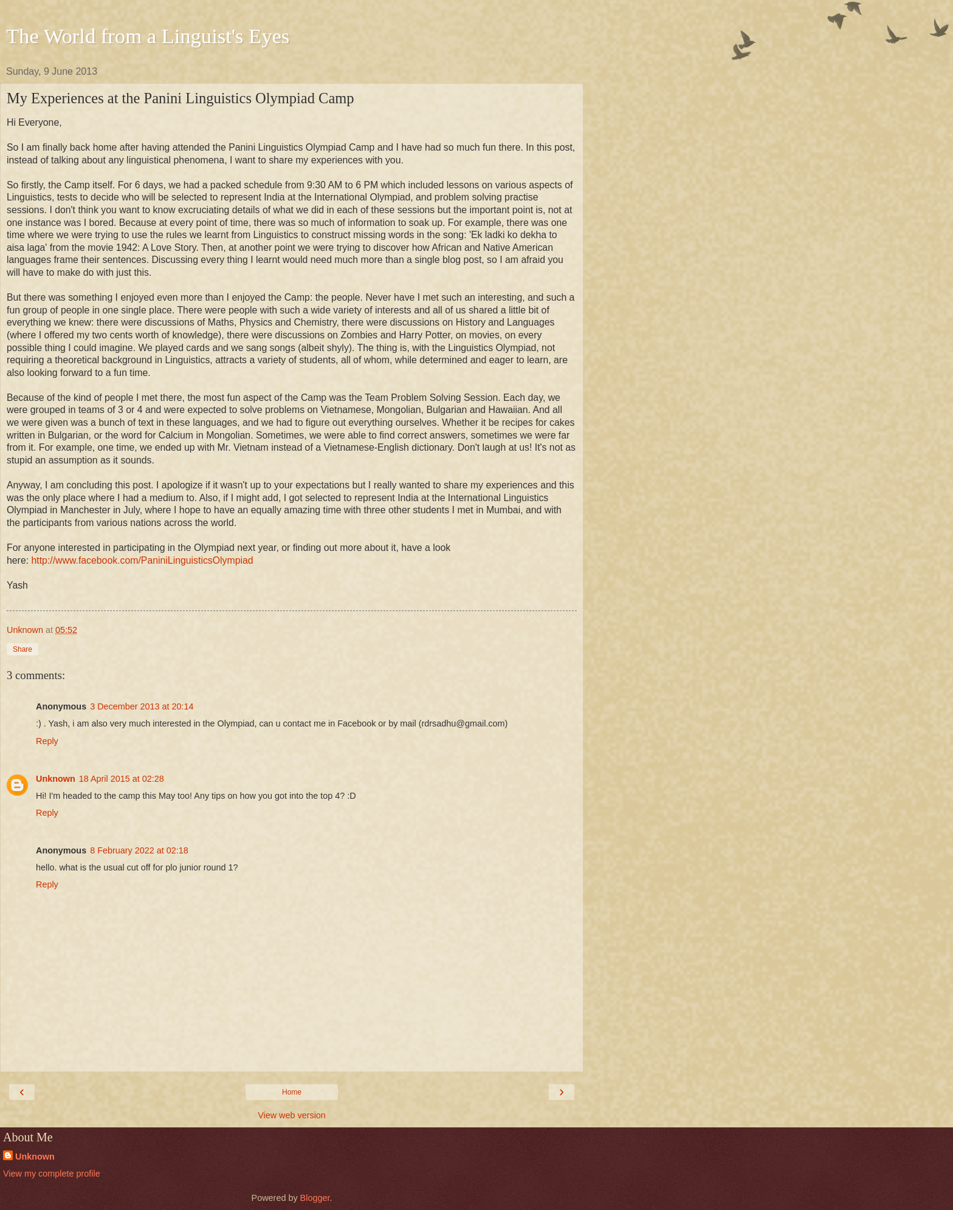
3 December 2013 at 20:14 (141, 706)
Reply (47, 741)
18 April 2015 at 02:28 (121, 779)
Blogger (315, 1198)
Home (291, 1092)
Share (22, 649)
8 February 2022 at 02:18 (139, 850)
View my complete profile (51, 1173)
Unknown (55, 779)
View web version (292, 1115)
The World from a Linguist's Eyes (147, 35)
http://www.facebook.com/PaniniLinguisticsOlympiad (142, 560)
